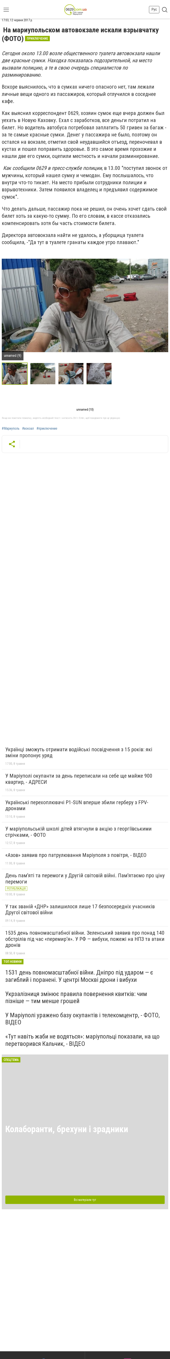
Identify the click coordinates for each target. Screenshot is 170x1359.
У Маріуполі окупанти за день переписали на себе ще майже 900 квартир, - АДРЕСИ (78, 779)
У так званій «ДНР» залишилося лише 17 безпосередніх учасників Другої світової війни (80, 909)
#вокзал (28, 429)
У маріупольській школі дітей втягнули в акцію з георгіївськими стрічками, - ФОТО (78, 832)
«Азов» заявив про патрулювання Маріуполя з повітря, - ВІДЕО (76, 855)
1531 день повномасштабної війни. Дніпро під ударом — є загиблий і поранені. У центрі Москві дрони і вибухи (79, 976)
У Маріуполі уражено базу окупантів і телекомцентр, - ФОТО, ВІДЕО (82, 1018)
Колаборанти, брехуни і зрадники (66, 1129)
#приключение (47, 429)
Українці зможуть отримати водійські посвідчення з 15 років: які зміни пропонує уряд (78, 752)
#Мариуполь (10, 429)
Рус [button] (154, 9)
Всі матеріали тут (85, 1200)
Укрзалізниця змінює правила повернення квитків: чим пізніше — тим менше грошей (76, 997)
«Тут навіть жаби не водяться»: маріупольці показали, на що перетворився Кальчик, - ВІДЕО (82, 1040)
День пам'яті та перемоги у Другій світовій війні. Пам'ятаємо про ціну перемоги (85, 878)
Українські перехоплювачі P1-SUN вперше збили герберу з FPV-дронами (76, 805)
